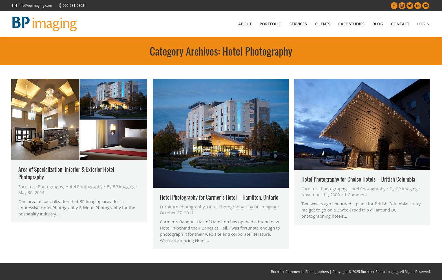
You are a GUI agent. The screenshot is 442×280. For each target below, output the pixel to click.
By (121, 186)
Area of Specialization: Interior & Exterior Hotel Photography (66, 173)
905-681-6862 (73, 5)
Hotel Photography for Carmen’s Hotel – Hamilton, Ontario (219, 197)
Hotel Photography (84, 186)
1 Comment (355, 194)
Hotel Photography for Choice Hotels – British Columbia (358, 179)
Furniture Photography (40, 186)
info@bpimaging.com (35, 5)
